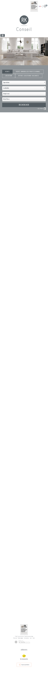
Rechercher (24, 105)
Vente (7, 71)
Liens (31, 638)
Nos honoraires (26, 638)
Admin (34, 638)
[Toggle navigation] (2, 35)
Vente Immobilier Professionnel (28, 71)
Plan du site (15, 638)
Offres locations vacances (28, 76)
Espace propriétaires (24, 665)
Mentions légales (20, 638)
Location (8, 76)
